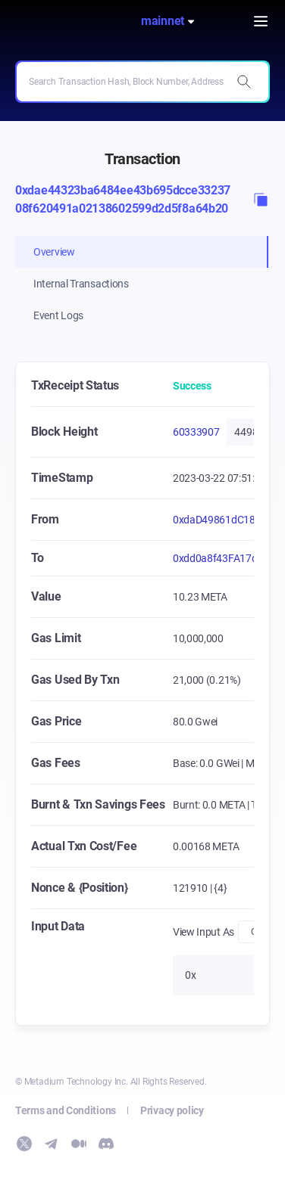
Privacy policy (172, 1110)
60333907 (196, 432)
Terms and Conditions (65, 1110)
